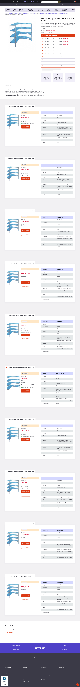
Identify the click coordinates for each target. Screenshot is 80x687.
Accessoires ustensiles (64, 10)
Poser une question (10, 633)
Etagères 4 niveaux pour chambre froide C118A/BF (52, 63)
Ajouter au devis (25, 130)
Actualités (62, 4)
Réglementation (26, 682)
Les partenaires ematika (64, 670)
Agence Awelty (62, 674)
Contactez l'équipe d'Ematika (16, 651)
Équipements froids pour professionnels (20, 13)
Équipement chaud (21, 10)
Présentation (18, 4)
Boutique (10, 13)
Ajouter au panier (25, 126)
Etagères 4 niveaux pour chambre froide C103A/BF (52, 57)
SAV (35, 4)
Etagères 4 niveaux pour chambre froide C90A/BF (52, 51)
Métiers (73, 9)
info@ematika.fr (35, 1)
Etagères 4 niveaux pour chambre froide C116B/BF (52, 60)
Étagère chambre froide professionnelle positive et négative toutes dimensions (50, 13)
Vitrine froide (14, 10)
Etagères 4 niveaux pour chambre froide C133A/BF (52, 66)
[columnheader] (48, 113)
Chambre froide (31, 13)
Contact (53, 4)
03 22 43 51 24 (26, 1)
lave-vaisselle (27, 94)
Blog (24, 680)
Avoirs (6, 674)
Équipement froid (7, 10)
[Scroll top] (77, 684)
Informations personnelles (10, 670)
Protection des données (46, 674)
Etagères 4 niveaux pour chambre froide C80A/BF (52, 45)
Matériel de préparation (30, 10)
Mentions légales (44, 672)
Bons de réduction (8, 678)
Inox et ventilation (40, 10)
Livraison (9, 4)
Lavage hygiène (56, 10)
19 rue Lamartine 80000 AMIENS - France (64, 650)
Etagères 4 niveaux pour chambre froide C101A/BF (52, 54)
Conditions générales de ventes (47, 670)
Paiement (27, 4)
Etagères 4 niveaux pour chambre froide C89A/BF (52, 48)
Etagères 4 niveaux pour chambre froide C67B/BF (52, 42)
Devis (71, 4)
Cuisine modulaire (49, 10)
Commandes (7, 672)
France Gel (61, 672)
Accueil (6, 13)
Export (44, 4)
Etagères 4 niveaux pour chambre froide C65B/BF (52, 39)
